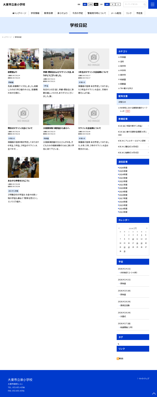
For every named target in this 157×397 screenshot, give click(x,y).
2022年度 (123, 181)
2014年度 (123, 208)
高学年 (123, 74)
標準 (107, 4)
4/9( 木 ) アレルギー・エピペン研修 (132, 140)
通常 (85, 4)
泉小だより (62, 13)
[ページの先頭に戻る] (154, 394)
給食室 (123, 79)
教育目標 (48, 13)
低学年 (123, 66)
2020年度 (123, 188)
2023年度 (123, 177)
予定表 (139, 13)
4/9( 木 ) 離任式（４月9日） (128, 146)
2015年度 (123, 205)
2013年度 (123, 211)
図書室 (123, 83)
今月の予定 (77, 13)
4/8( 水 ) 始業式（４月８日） (128, 152)
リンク (129, 13)
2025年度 (123, 171)
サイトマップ (144, 378)
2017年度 (123, 198)
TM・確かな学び (126, 88)
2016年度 (123, 201)
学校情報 (35, 13)
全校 (122, 61)
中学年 (123, 70)
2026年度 (123, 167)
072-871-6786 (18, 387)
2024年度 (123, 174)
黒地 (96, 4)
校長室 (123, 57)
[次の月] (146, 228)
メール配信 (116, 13)
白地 (90, 4)
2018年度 (123, 194)
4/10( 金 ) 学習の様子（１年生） (130, 125)
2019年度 (123, 191)
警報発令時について (97, 13)
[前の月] (118, 228)
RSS (121, 358)
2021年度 (123, 184)
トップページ (20, 13)
